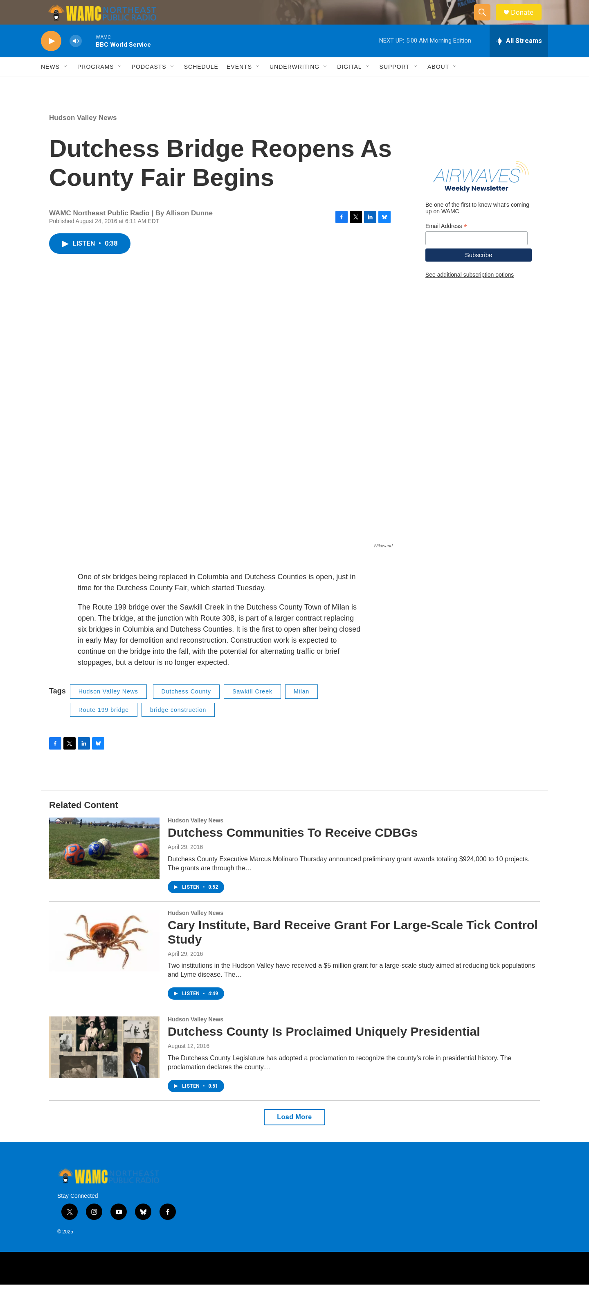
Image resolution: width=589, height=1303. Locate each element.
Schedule (201, 85)
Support (395, 85)
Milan (301, 710)
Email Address (446, 244)
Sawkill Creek (252, 710)
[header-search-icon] (486, 22)
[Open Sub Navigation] (66, 85)
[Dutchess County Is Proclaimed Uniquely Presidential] (104, 1065)
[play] (51, 59)
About (438, 85)
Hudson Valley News (83, 136)
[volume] (76, 59)
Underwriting (294, 85)
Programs (95, 85)
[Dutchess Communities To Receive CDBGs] (104, 866)
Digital (349, 85)
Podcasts (149, 85)
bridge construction (178, 728)
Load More (294, 1135)
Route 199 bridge (104, 728)
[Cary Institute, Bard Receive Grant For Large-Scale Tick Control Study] (104, 959)
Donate (527, 21)
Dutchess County (186, 710)
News (50, 85)
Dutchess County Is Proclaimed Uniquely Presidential (324, 1050)
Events (239, 85)
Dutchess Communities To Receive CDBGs (293, 851)
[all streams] (519, 59)
